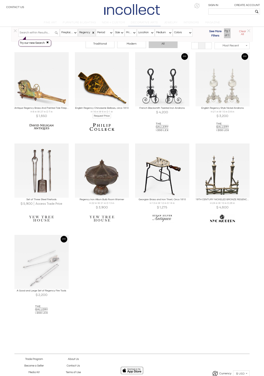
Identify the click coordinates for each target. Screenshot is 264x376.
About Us (73, 359)
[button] (197, 5)
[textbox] (231, 11)
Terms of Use (73, 372)
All (163, 43)
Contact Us (15, 7)
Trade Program (34, 359)
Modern (132, 43)
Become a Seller (34, 365)
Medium (161, 32)
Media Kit (34, 372)
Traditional (100, 43)
